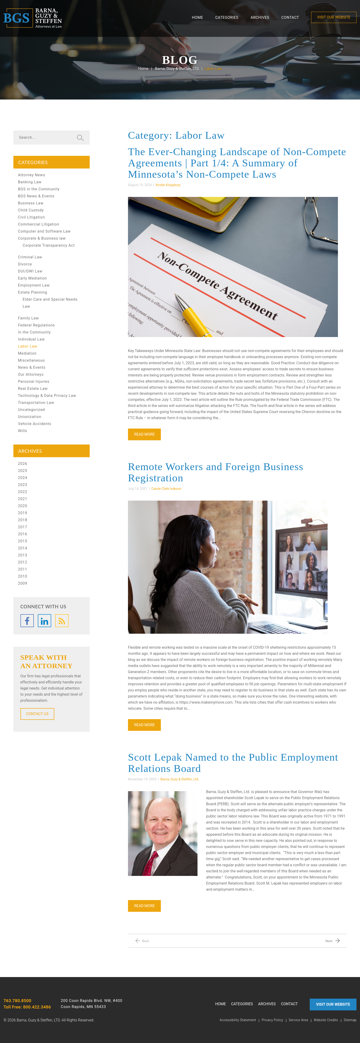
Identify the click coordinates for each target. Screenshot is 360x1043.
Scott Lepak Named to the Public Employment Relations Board (233, 762)
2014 (22, 548)
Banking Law (30, 182)
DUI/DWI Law (30, 271)
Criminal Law (30, 257)
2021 (22, 499)
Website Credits (326, 1020)
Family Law (28, 318)
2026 (22, 463)
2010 (22, 576)
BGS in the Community (39, 189)
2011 (22, 569)
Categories (226, 17)
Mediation (27, 353)
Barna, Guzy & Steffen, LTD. (177, 68)
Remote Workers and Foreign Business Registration (215, 472)
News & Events (32, 367)
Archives (260, 17)
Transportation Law (36, 402)
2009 (22, 583)
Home (197, 17)
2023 (22, 485)
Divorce (25, 264)
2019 (22, 513)
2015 (22, 541)
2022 (22, 492)
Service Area (298, 1020)
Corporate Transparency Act (49, 245)
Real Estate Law (33, 388)
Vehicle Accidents (34, 424)
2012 (22, 562)
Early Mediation (32, 278)
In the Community (34, 332)
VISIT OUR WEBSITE (334, 17)
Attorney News (31, 175)
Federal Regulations (36, 325)
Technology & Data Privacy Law (47, 395)
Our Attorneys (31, 374)
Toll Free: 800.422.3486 (27, 1007)
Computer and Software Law (44, 231)
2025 (22, 470)
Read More (144, 434)
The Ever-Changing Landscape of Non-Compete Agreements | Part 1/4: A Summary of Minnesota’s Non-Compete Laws (237, 163)
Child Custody (31, 210)
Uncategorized (31, 409)
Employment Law (34, 285)
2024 (22, 477)
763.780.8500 (17, 1000)
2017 (22, 527)
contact (290, 17)
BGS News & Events (36, 196)
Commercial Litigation (38, 224)
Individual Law (31, 339)
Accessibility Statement (238, 1020)
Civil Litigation (31, 217)
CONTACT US (37, 714)
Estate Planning (32, 292)
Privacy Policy (272, 1020)
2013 (22, 555)
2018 (22, 520)
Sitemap (350, 1020)
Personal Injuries (34, 381)
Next (329, 941)
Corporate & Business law (42, 238)
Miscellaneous (31, 360)
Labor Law (27, 346)
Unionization (29, 416)
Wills (22, 431)
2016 (22, 534)
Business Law (31, 203)
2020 (22, 506)
